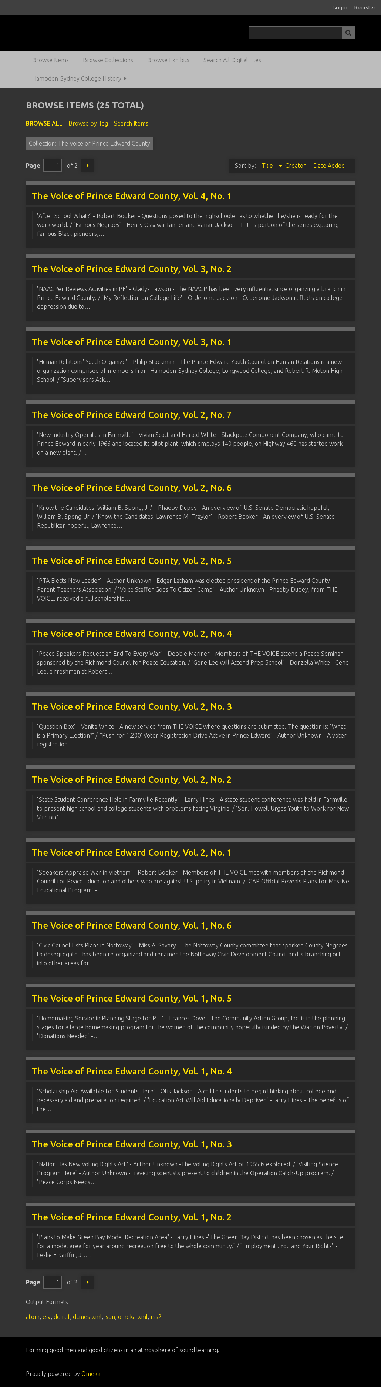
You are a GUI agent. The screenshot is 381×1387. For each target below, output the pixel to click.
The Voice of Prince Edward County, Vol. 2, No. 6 (132, 488)
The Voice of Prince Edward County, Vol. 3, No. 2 (132, 269)
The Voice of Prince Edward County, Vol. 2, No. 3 (132, 707)
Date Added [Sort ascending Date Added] (329, 165)
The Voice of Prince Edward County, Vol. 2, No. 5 (132, 561)
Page (44, 165)
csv (47, 1316)
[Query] (302, 32)
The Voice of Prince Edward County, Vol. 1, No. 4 (132, 1071)
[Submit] (348, 32)
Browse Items (50, 60)
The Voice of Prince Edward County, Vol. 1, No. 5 (132, 998)
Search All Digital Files (232, 60)
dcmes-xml (87, 1316)
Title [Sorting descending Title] (268, 166)
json (110, 1316)
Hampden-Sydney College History (76, 78)
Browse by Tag (88, 123)
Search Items (131, 123)
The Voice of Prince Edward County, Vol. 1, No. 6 (132, 925)
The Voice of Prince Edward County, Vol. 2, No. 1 (132, 853)
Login (340, 7)
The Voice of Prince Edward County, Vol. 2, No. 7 (132, 415)
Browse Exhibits (168, 60)
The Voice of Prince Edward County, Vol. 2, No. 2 (132, 780)
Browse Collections (108, 60)
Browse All (44, 123)
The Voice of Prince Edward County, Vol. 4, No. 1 (132, 196)
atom (33, 1316)
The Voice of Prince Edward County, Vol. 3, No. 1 (132, 342)
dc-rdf (62, 1316)
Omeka (90, 1373)
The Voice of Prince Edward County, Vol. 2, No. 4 (132, 634)
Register (365, 7)
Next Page (87, 165)
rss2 (156, 1316)
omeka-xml (133, 1316)
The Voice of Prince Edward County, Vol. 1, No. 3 (132, 1144)
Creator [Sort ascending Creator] (296, 165)
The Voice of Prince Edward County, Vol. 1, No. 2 (132, 1217)
